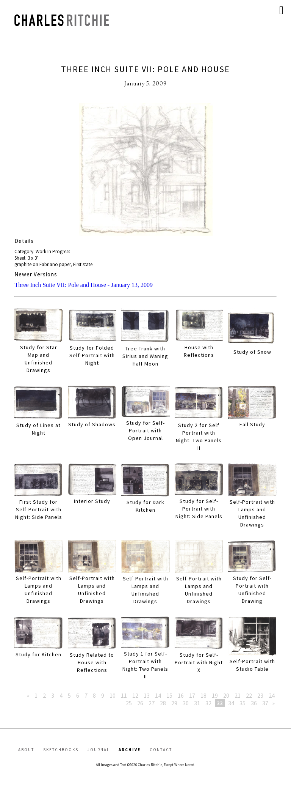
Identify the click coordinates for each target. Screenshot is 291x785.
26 (140, 703)
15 (169, 695)
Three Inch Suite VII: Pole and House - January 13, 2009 (83, 285)
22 (249, 695)
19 (215, 695)
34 (231, 703)
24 (272, 695)
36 (254, 703)
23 (260, 695)
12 (135, 695)
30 (186, 703)
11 (124, 695)
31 (197, 703)
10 (113, 695)
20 (226, 695)
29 (174, 703)
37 (265, 703)
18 (203, 695)
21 (238, 695)
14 (158, 695)
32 (208, 703)
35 (242, 703)
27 (152, 703)
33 (220, 703)
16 (181, 695)
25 (129, 703)
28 (163, 703)
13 (147, 695)
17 (192, 695)
